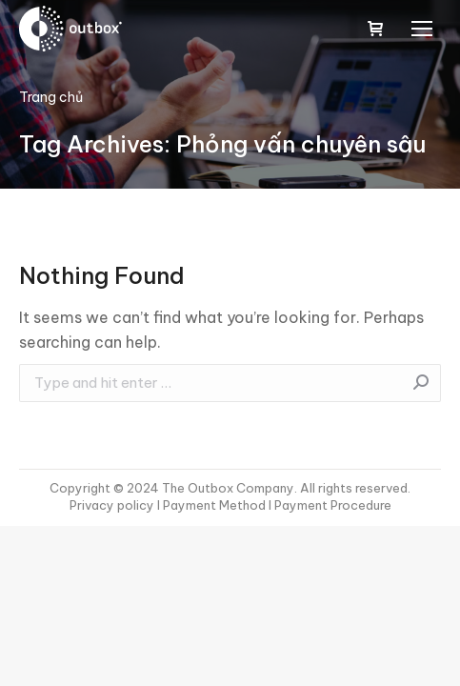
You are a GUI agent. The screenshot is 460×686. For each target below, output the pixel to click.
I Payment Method (211, 505)
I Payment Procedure (328, 505)
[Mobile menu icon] (422, 29)
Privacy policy (113, 505)
